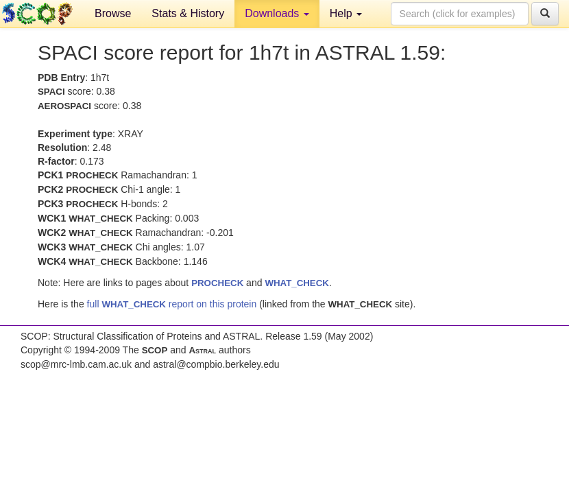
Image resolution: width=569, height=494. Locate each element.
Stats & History (188, 13)
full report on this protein (172, 303)
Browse (113, 13)
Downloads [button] (277, 13)
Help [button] (346, 13)
